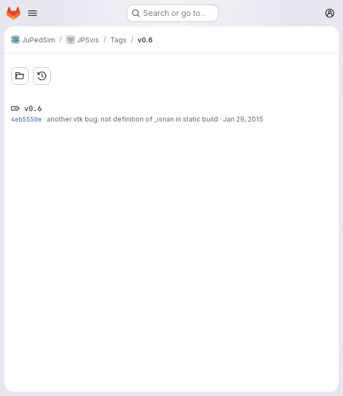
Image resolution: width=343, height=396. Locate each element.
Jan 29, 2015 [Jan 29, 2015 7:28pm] (243, 119)
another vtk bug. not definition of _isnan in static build (132, 119)
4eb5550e (26, 119)
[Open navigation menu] (32, 13)
